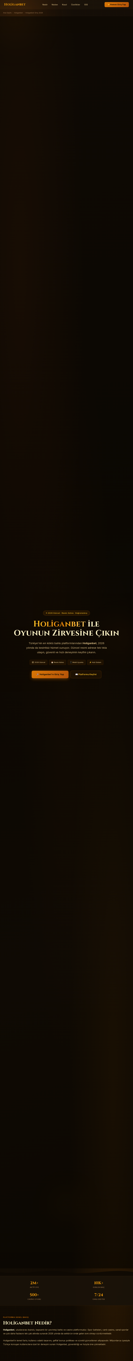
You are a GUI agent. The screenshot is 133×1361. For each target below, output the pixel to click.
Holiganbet (15, 4)
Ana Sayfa (7, 13)
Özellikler (75, 5)
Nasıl (64, 5)
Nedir (45, 5)
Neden (55, 5)
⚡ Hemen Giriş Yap (117, 5)
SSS (86, 5)
